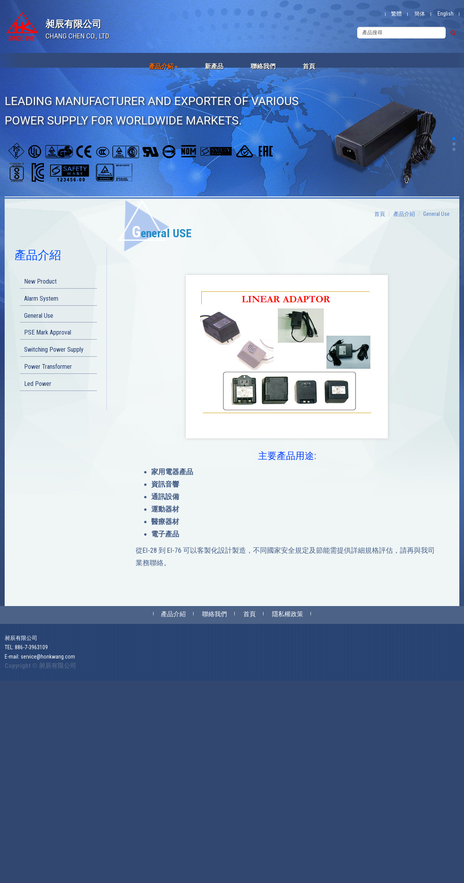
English (446, 14)
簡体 (419, 14)
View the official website (57, 786)
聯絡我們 (263, 66)
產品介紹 (163, 66)
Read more (14, 786)
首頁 (309, 66)
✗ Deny (8, 708)
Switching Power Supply (54, 349)
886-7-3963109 (31, 647)
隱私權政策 (287, 614)
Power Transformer (48, 366)
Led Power (37, 383)
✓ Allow (9, 700)
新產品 (214, 66)
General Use (38, 315)
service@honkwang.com (48, 656)
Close (6, 685)
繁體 (396, 14)
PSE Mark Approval (47, 332)
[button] (453, 138)
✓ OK (179, 879)
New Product (40, 281)
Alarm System (41, 298)
